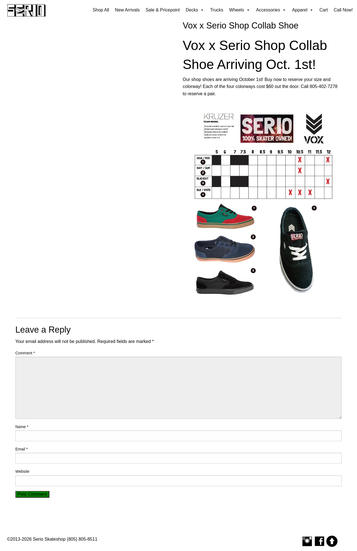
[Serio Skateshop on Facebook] (319, 540)
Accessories (271, 10)
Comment (25, 353)
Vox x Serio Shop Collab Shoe (240, 25)
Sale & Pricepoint (163, 10)
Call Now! (343, 10)
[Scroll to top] (331, 540)
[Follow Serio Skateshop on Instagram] (307, 540)
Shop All (101, 10)
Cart (323, 10)
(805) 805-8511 (82, 539)
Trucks (216, 10)
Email (21, 449)
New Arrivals (127, 10)
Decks (195, 10)
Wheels (239, 10)
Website (22, 471)
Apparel (302, 10)
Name (21, 426)
